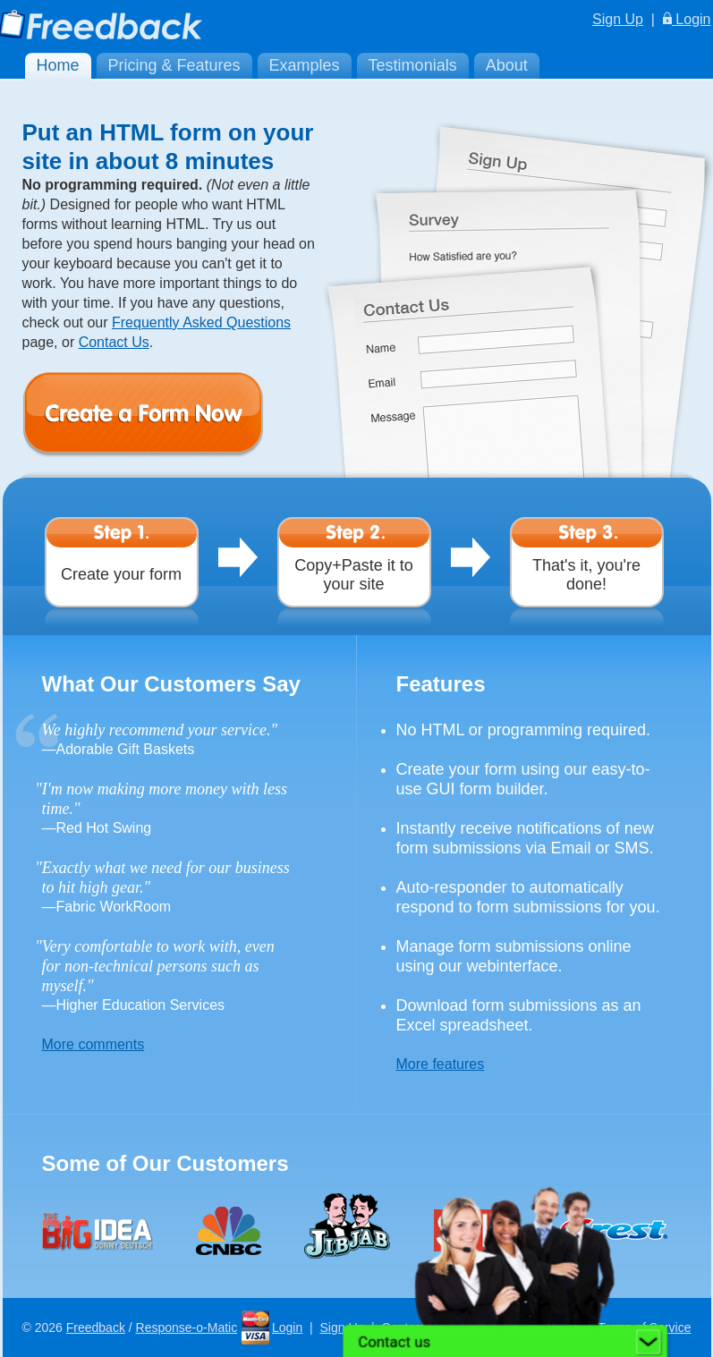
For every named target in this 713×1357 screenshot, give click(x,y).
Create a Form (170, 415)
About (507, 65)
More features (440, 1064)
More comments (93, 1044)
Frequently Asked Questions (201, 322)
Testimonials (413, 65)
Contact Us (114, 342)
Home (58, 65)
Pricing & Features (174, 65)
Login (687, 19)
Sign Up (617, 19)
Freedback (95, 1327)
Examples (304, 65)
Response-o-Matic (187, 1327)
